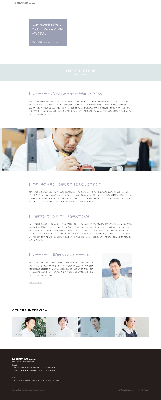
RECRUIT (102, 3)
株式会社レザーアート (24, 2)
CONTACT (93, 3)
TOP (51, 3)
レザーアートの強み (30, 380)
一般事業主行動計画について (125, 390)
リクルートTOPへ (35, 283)
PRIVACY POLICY (143, 390)
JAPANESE (129, 3)
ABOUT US (83, 3)
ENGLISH (139, 3)
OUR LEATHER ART (62, 3)
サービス (19, 380)
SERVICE (74, 3)
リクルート (57, 380)
